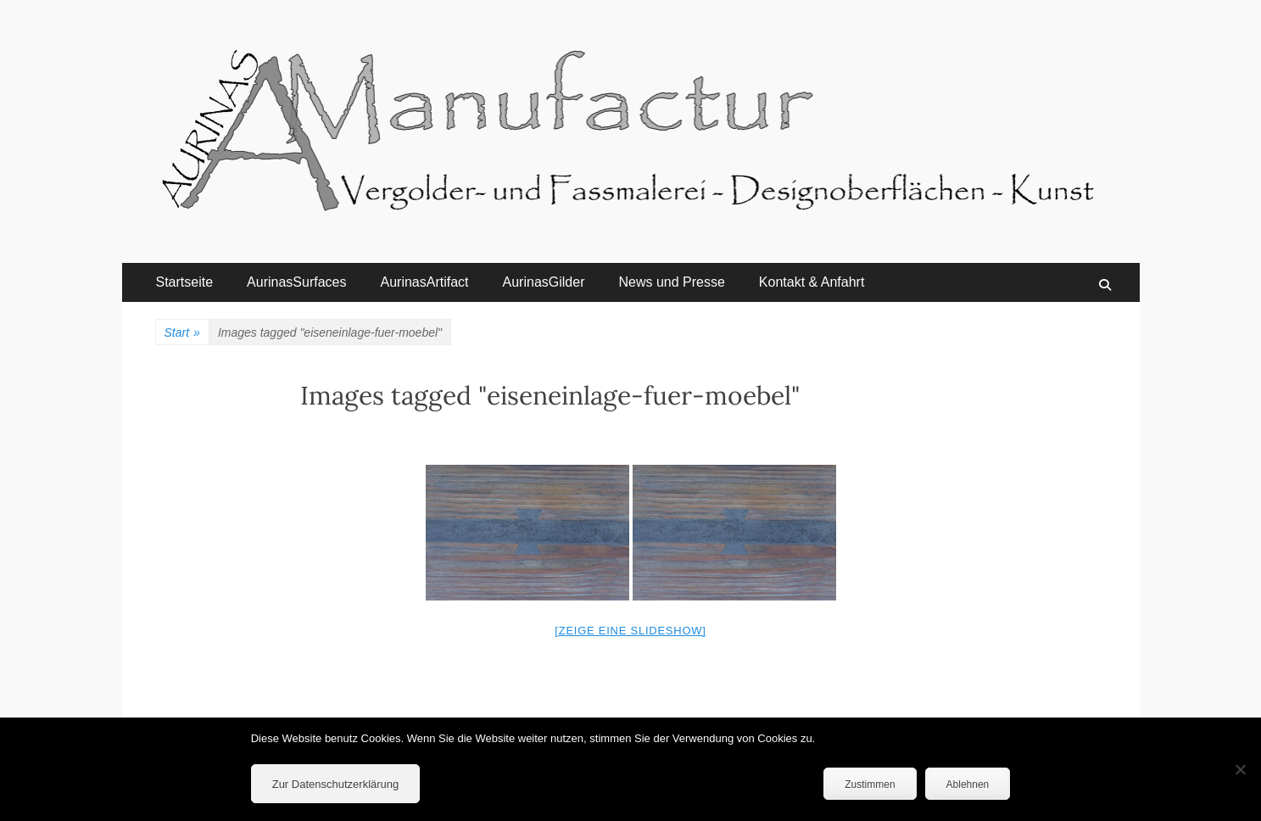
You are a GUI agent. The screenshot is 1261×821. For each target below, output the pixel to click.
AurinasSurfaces (296, 282)
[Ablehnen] (1239, 769)
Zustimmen (870, 784)
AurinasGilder (544, 282)
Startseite (185, 282)
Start (182, 333)
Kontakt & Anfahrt (812, 282)
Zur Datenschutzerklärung (335, 784)
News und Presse (671, 282)
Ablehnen (968, 784)
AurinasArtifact (424, 282)
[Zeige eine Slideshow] (630, 630)
